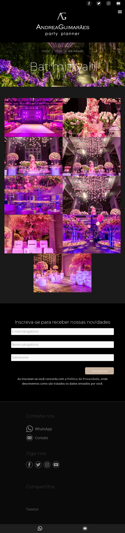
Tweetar (32, 509)
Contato (41, 437)
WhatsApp (43, 428)
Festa (59, 51)
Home (46, 51)
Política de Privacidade (83, 379)
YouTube (118, 3)
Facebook (89, 3)
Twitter (99, 3)
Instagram (108, 3)
